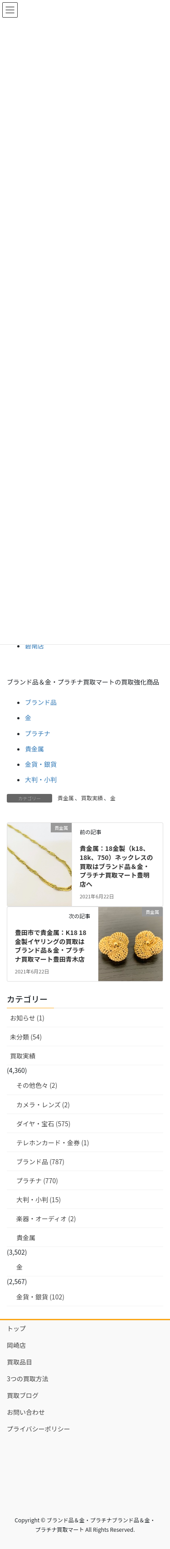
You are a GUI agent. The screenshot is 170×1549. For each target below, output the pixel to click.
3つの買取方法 (28, 1378)
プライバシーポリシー (38, 1428)
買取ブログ (23, 1395)
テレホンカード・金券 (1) (52, 1142)
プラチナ (37, 733)
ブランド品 (41, 702)
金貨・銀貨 (41, 764)
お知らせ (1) (27, 1017)
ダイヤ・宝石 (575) (43, 1123)
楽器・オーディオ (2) (46, 1218)
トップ (16, 1328)
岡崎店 (16, 1345)
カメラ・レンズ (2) (43, 1104)
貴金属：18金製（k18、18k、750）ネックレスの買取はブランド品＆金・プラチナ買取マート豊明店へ (116, 866)
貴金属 (34, 748)
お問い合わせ (26, 1412)
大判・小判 (41, 779)
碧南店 (34, 645)
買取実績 (92, 798)
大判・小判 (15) (38, 1199)
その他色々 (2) (36, 1085)
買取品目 (19, 1361)
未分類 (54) (26, 1036)
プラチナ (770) (37, 1180)
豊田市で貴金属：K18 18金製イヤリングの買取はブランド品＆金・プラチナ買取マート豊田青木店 (51, 945)
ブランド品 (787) (40, 1161)
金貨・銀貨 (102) (40, 1296)
